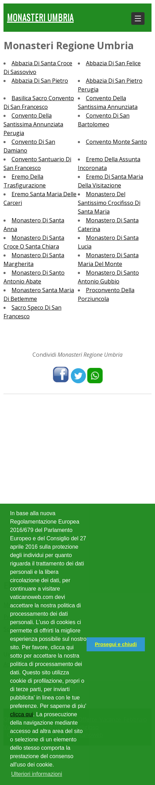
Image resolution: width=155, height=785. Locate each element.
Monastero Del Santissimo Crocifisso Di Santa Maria (109, 202)
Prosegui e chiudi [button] (116, 644)
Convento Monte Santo (116, 142)
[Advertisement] (77, 478)
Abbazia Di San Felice (113, 63)
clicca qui (21, 714)
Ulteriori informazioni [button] (36, 774)
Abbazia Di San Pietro (40, 80)
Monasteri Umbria (40, 16)
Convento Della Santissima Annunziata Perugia (33, 124)
